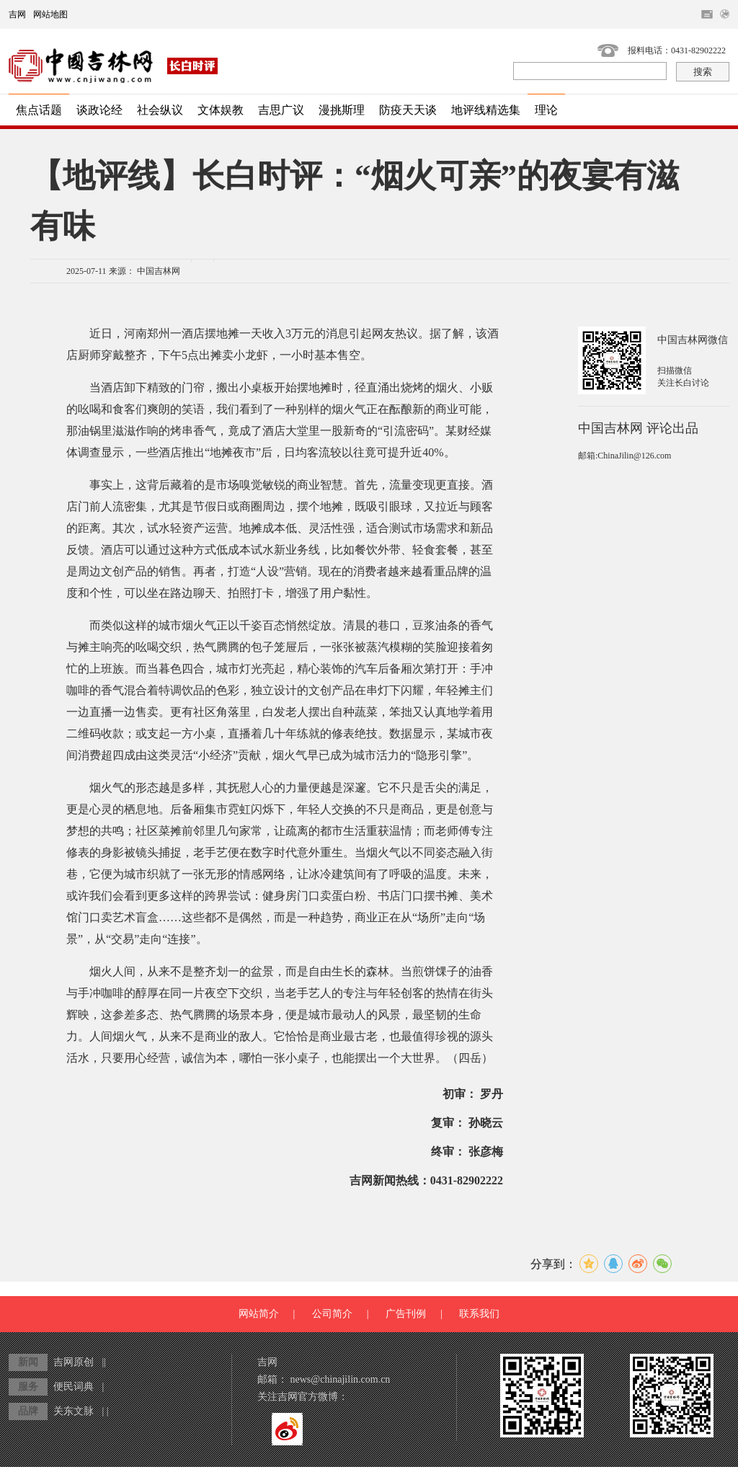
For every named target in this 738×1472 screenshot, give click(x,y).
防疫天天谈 (408, 110)
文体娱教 (220, 110)
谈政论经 (99, 110)
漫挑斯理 (342, 110)
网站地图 (50, 14)
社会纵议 (160, 110)
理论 (546, 110)
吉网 (17, 14)
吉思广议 (281, 110)
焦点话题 (39, 110)
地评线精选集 (485, 110)
